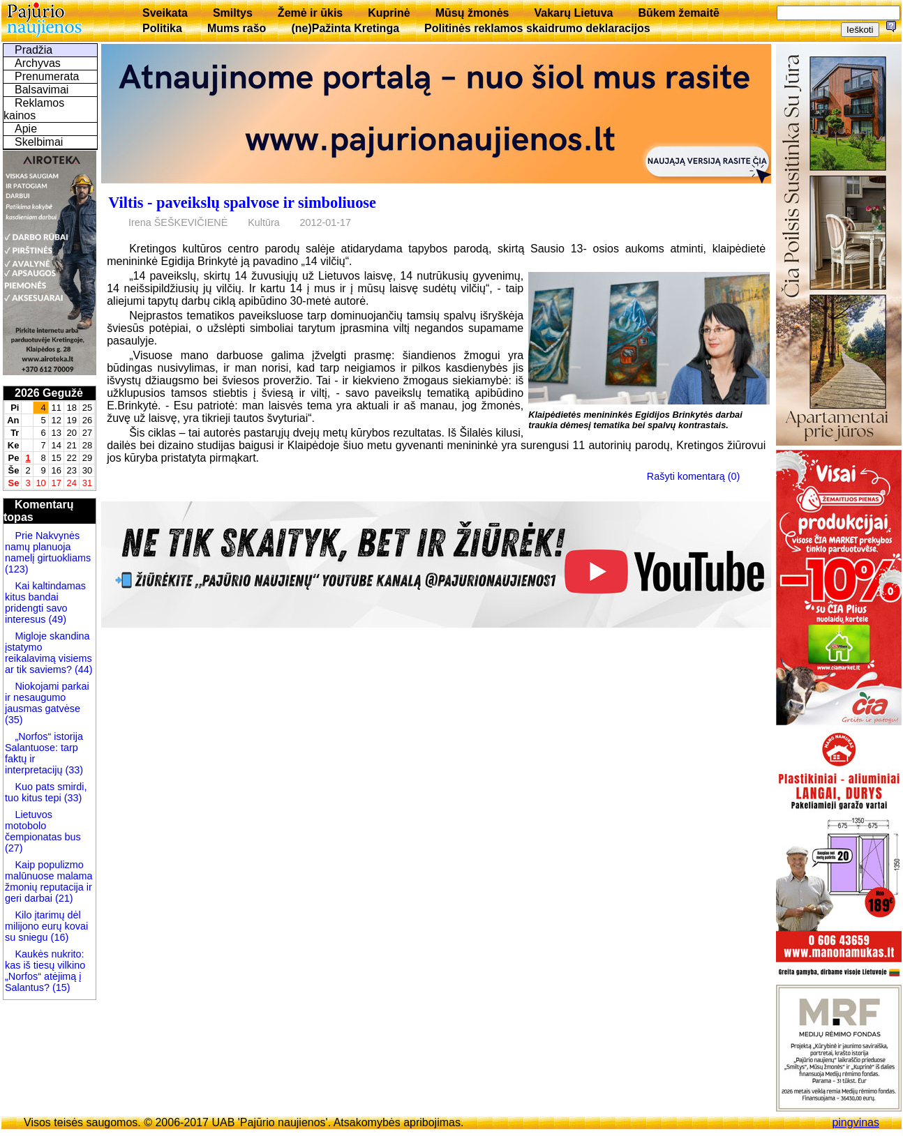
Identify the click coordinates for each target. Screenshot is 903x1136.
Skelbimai (39, 142)
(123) (17, 569)
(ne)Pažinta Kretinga (345, 28)
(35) (14, 719)
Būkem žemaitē (678, 13)
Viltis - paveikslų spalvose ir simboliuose (242, 202)
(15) (60, 987)
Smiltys (233, 13)
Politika (162, 28)
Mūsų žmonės (472, 13)
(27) (14, 848)
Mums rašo (236, 28)
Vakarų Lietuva (573, 13)
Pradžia (33, 50)
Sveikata (165, 13)
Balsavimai (41, 90)
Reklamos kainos (33, 109)
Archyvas (38, 63)
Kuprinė (389, 13)
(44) (82, 669)
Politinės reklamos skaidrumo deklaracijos (537, 28)
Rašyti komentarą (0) (693, 476)
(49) (55, 619)
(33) (74, 769)
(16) (58, 937)
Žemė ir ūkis (310, 13)
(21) (62, 898)
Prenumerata (47, 76)
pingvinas (855, 1122)
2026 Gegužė (49, 393)
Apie (26, 129)
